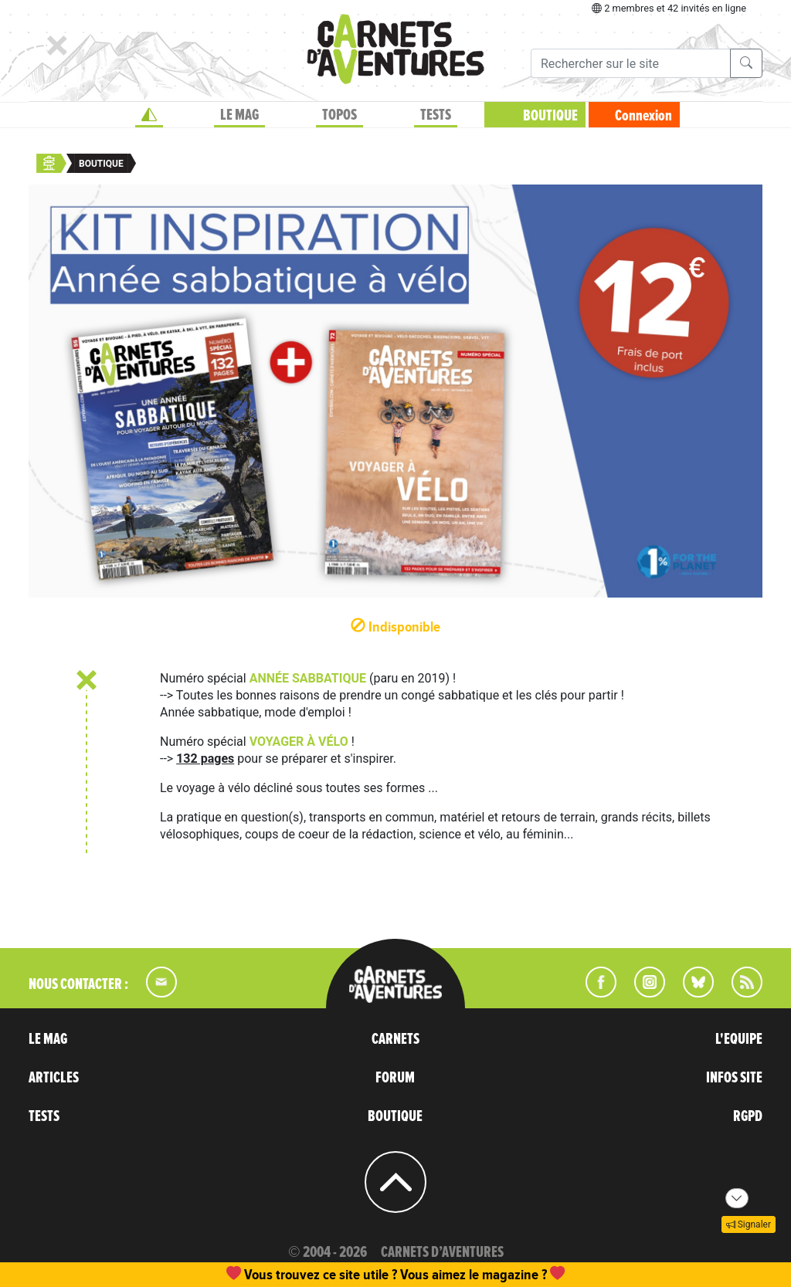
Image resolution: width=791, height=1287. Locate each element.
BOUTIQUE (550, 116)
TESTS (435, 115)
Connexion (643, 116)
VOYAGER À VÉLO (299, 741)
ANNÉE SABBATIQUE (308, 678)
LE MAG (239, 115)
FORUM (395, 1077)
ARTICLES (54, 1077)
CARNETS (395, 1039)
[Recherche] (631, 63)
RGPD (747, 1116)
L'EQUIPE (738, 1039)
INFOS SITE (734, 1077)
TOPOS (339, 115)
